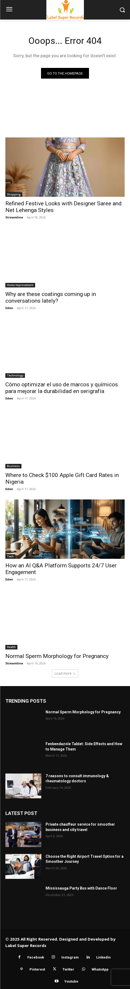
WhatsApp (100, 969)
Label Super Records (25, 945)
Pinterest (37, 969)
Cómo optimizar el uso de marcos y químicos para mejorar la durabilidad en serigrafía (61, 387)
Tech (10, 556)
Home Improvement (20, 285)
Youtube (71, 981)
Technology (15, 375)
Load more (65, 673)
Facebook (35, 957)
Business (13, 466)
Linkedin (103, 957)
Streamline (14, 217)
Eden (9, 308)
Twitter (68, 969)
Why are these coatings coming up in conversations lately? (50, 297)
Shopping (14, 194)
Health (11, 647)
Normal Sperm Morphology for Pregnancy (57, 656)
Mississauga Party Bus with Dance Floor (81, 888)
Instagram (70, 957)
